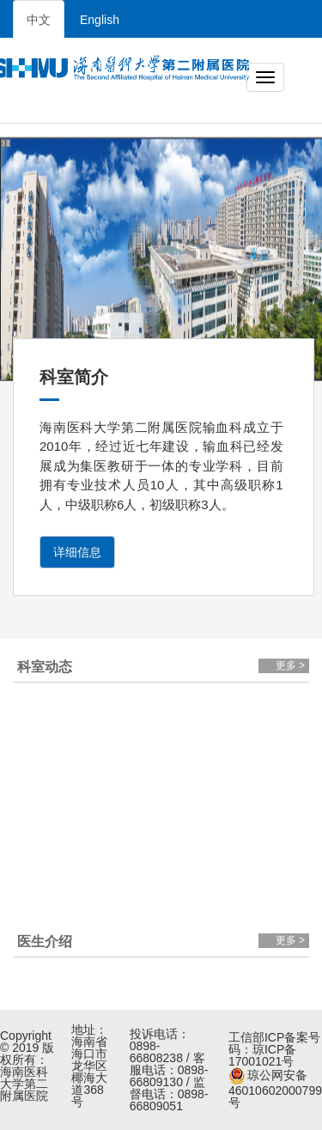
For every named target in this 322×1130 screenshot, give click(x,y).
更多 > (290, 665)
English (99, 20)
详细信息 (77, 552)
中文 (39, 20)
